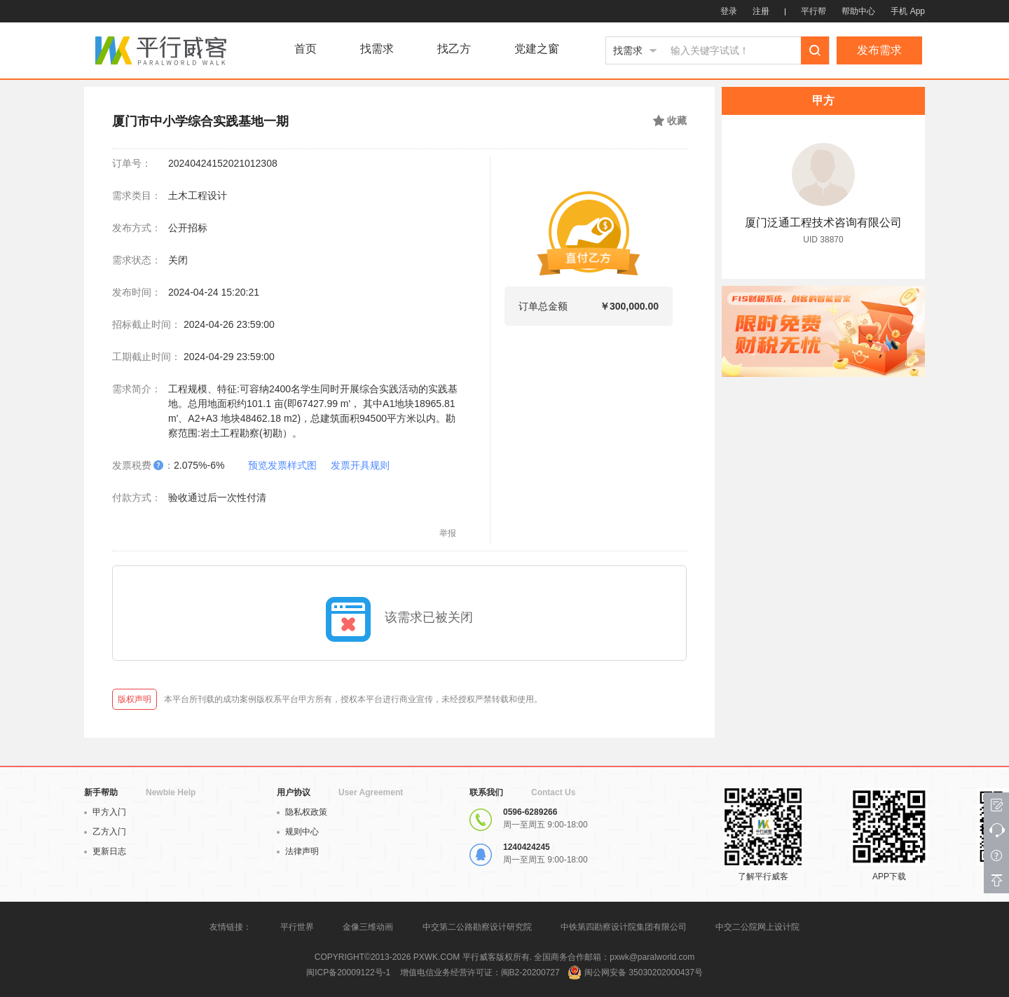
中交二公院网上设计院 (757, 927)
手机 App (908, 11)
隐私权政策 (302, 812)
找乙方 (454, 49)
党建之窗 (536, 49)
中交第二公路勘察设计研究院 (478, 927)
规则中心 (298, 831)
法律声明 (298, 851)
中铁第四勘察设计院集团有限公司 (624, 927)
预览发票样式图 (282, 465)
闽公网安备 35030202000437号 (643, 972)
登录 (728, 11)
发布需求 (879, 50)
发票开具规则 (360, 465)
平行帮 (813, 11)
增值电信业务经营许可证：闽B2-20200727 (480, 972)
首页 (305, 49)
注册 (761, 11)
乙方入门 (105, 831)
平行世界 (297, 927)
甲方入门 (105, 812)
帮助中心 (858, 11)
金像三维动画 (368, 927)
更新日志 (105, 851)
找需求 (377, 49)
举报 (447, 533)
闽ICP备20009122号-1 (348, 972)
